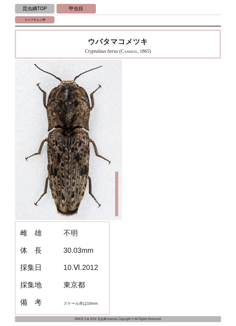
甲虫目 (76, 8)
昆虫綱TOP (35, 8)
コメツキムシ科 (34, 19)
